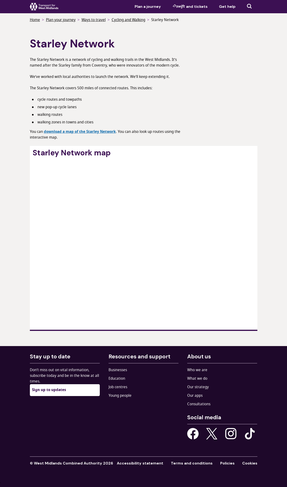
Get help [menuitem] (227, 6)
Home (35, 20)
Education (117, 378)
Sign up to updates (49, 390)
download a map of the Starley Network (80, 132)
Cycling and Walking (128, 20)
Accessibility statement (140, 463)
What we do (197, 378)
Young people (120, 395)
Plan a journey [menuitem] (148, 6)
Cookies (249, 463)
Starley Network (165, 20)
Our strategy (198, 387)
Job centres (118, 387)
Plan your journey (61, 20)
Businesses (118, 370)
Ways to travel (94, 20)
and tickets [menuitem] (190, 6)
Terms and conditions (192, 463)
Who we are (197, 370)
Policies (227, 463)
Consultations (198, 404)
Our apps (195, 395)
